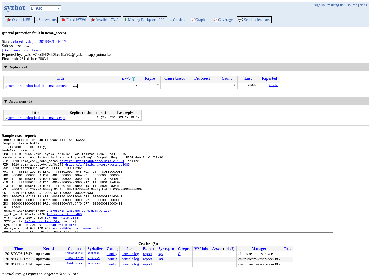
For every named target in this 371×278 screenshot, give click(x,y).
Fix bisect (202, 78)
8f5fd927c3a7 (74, 263)
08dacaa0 (94, 263)
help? (228, 249)
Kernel (48, 249)
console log (130, 254)
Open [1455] (18, 20)
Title (60, 78)
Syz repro (166, 249)
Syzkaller (95, 249)
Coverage (223, 20)
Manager (259, 249)
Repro (150, 78)
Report (148, 249)
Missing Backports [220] (145, 20)
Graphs (198, 20)
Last (248, 78)
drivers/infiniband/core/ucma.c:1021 (92, 166)
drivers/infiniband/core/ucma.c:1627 (79, 225)
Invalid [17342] (105, 20)
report (147, 254)
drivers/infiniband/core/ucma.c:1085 (97, 170)
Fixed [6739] (73, 20)
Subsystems (46, 20)
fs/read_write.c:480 (64, 229)
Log (130, 249)
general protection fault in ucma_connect (36, 86)
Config (112, 249)
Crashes (177, 20)
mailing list (335, 5)
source (352, 5)
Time (18, 249)
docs (363, 5)
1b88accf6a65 (74, 253)
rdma (27, 46)
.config (112, 254)
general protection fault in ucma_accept (35, 118)
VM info (201, 249)
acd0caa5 (94, 253)
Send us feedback (254, 20)
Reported (269, 78)
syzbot (14, 7)
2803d (273, 86)
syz (160, 254)
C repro (184, 249)
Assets (217, 249)
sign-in (319, 5)
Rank (126, 79)
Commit (74, 249)
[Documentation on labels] (22, 50)
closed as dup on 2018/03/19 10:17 (39, 41)
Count (227, 78)
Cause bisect (174, 78)
